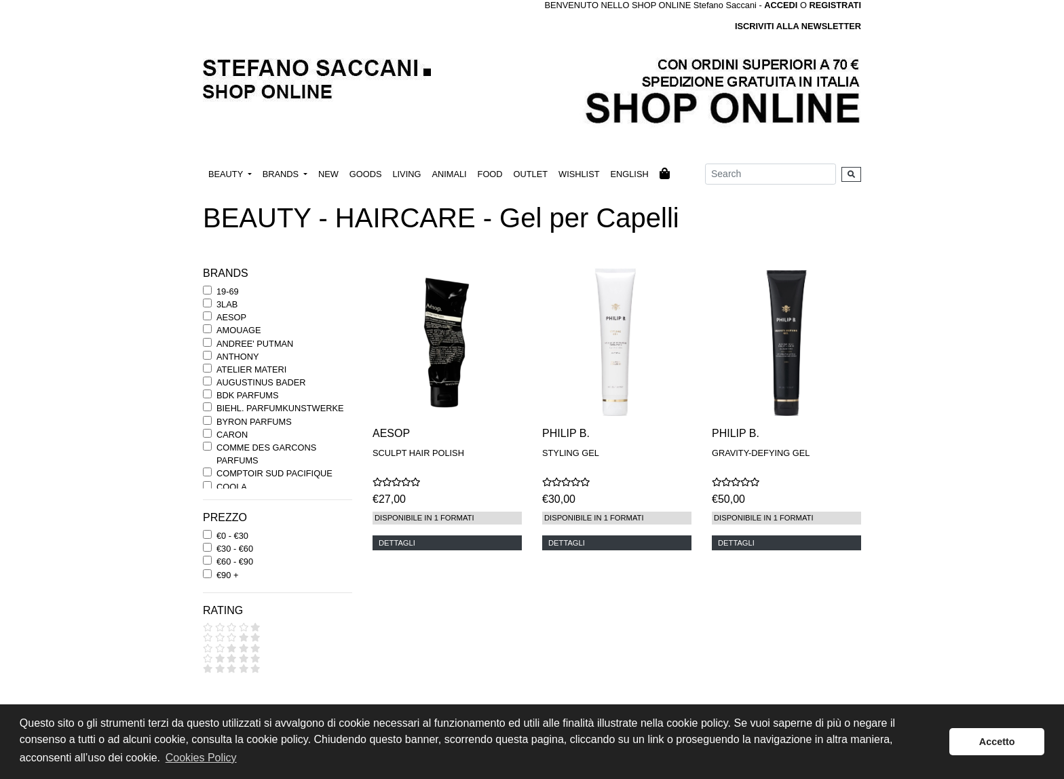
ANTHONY (237, 357)
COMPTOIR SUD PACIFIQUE (274, 473)
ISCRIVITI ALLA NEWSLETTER (798, 26)
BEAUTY (227, 174)
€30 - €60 (234, 549)
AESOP (231, 317)
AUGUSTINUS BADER (261, 382)
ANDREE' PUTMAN (254, 344)
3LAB (227, 304)
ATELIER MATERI (251, 369)
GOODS (365, 174)
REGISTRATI (835, 5)
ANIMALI (449, 174)
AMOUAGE (238, 330)
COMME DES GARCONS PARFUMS (266, 454)
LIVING (406, 174)
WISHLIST (578, 174)
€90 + (227, 575)
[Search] (770, 174)
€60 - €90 (234, 561)
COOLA (231, 487)
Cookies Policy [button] (201, 757)
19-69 (227, 291)
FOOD (490, 174)
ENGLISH (629, 174)
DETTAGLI (397, 543)
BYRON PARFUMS (254, 422)
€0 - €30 (232, 536)
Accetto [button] (997, 741)
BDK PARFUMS (247, 395)
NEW (328, 174)
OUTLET (531, 174)
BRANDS (282, 174)
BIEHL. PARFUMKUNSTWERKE (279, 408)
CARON (232, 435)
